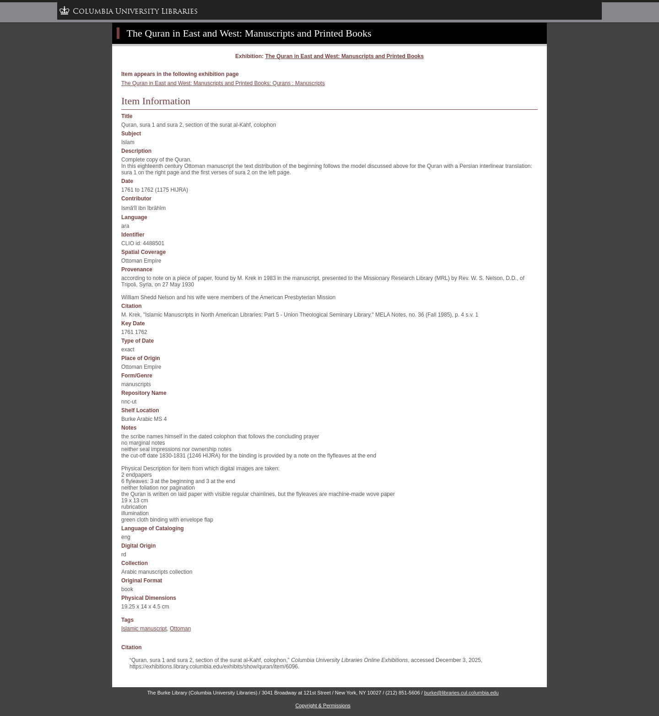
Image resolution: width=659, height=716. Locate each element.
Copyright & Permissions (322, 705)
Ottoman (180, 628)
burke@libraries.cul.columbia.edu (461, 692)
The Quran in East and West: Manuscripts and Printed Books (249, 33)
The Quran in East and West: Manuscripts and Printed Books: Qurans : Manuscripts (223, 83)
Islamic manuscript (144, 628)
